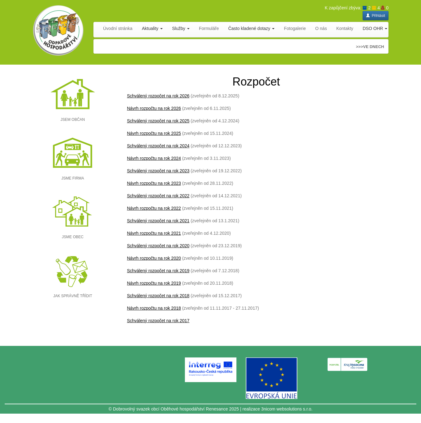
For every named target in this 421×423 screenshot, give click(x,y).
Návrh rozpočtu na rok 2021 (154, 233)
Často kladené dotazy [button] (251, 28)
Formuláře (209, 28)
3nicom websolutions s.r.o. (286, 408)
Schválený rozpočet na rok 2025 (158, 120)
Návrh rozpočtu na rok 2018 (154, 308)
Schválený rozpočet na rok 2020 (158, 245)
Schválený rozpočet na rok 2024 (158, 145)
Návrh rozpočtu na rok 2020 (154, 258)
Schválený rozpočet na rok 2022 (158, 195)
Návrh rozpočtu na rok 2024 (154, 158)
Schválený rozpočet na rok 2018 (158, 295)
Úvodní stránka (117, 28)
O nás (321, 28)
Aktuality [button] (152, 28)
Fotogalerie (295, 28)
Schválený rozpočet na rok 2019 (158, 270)
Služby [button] (181, 28)
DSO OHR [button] (375, 28)
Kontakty (344, 28)
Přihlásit (375, 15)
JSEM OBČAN (73, 119)
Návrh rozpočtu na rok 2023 (154, 183)
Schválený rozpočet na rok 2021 (158, 220)
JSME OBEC (72, 237)
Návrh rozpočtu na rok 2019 (154, 283)
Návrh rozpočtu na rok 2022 (154, 208)
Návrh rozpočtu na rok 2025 (154, 133)
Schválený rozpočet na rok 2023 (158, 170)
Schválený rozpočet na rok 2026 (158, 95)
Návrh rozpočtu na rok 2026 (154, 108)
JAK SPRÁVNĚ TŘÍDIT (72, 296)
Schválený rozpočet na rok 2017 (158, 320)
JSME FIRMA (72, 178)
